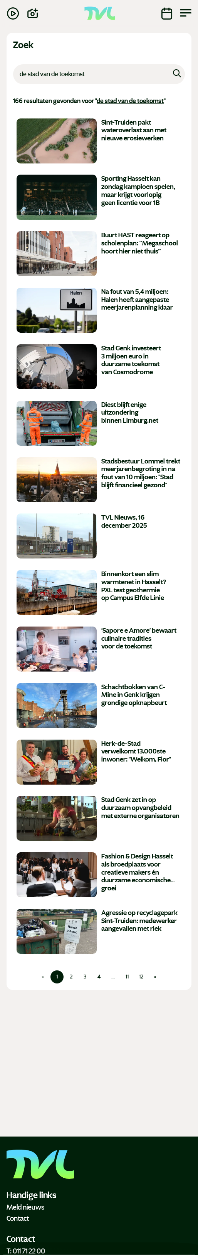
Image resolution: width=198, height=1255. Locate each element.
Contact (18, 1218)
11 (127, 976)
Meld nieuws (25, 1207)
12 (141, 976)
